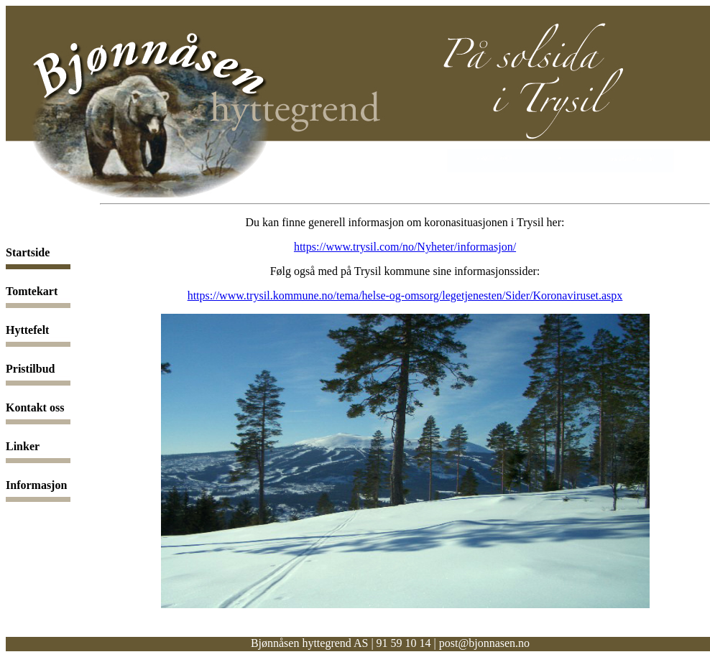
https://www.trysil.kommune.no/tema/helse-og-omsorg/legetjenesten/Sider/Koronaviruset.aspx (405, 295)
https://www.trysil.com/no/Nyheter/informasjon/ (405, 247)
